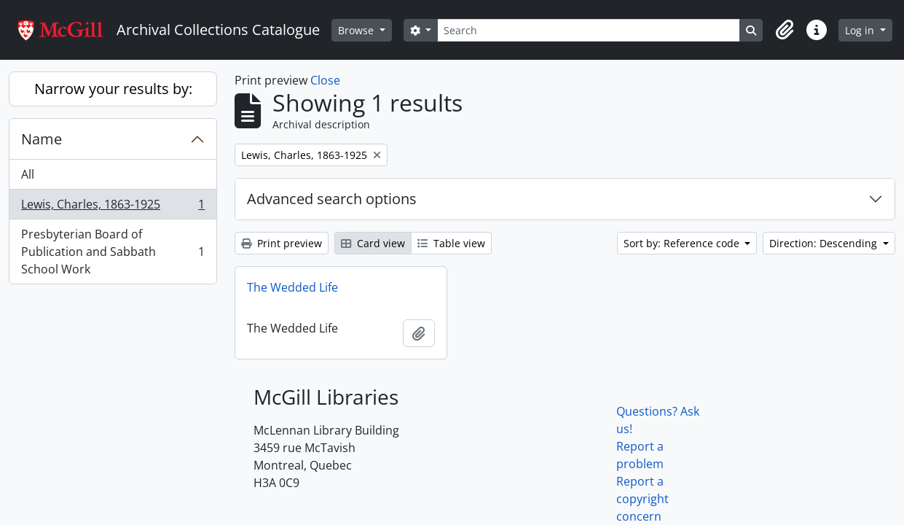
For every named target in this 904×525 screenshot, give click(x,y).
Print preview (281, 243)
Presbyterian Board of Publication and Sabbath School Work (112, 251)
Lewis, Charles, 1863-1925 (112, 207)
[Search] (588, 30)
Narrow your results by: (113, 88)
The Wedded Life (292, 287)
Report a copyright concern (642, 498)
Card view (373, 243)
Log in (861, 30)
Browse (357, 30)
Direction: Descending (824, 243)
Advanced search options (332, 199)
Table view (451, 243)
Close (325, 80)
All (27, 174)
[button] (785, 30)
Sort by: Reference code (683, 243)
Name (41, 139)
